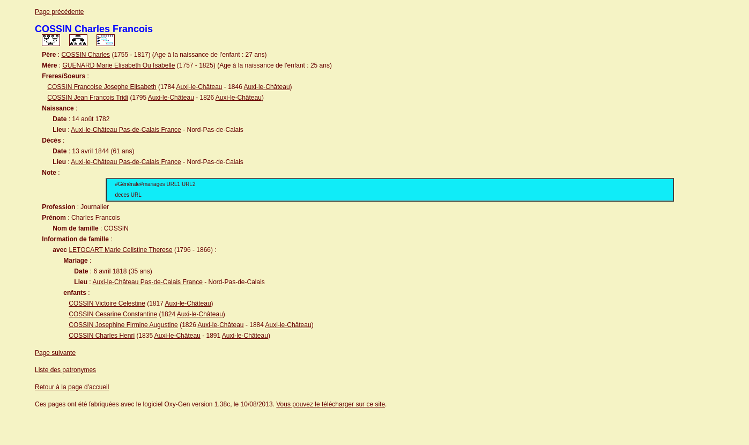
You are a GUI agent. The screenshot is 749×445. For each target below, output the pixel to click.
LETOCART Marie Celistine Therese (120, 250)
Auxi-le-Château (199, 87)
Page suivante (55, 353)
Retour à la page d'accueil (72, 387)
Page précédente (59, 12)
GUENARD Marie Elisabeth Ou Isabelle (118, 65)
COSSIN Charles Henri (102, 335)
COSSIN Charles (85, 54)
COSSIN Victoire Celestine (107, 303)
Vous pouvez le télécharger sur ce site (330, 404)
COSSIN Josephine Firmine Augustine (123, 325)
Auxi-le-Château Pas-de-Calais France (126, 130)
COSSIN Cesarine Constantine (113, 314)
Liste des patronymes (65, 370)
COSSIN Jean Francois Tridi (87, 97)
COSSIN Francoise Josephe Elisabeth (101, 87)
